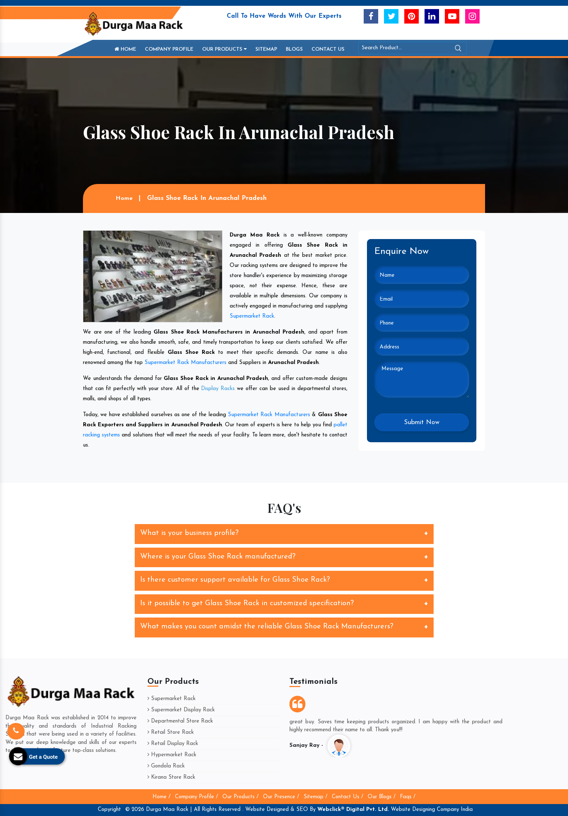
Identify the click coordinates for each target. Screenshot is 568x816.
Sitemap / (315, 797)
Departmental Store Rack (180, 721)
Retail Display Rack (172, 743)
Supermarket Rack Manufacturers (185, 362)
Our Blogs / (382, 797)
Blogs (294, 49)
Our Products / (240, 797)
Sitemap (266, 49)
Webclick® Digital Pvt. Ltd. (353, 809)
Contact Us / (347, 797)
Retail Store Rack (170, 732)
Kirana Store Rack (171, 777)
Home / (162, 797)
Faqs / (407, 797)
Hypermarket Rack (171, 755)
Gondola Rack (166, 766)
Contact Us (328, 49)
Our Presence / (281, 797)
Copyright (109, 809)
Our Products (224, 49)
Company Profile (169, 49)
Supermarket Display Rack (181, 710)
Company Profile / (196, 797)
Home (125, 49)
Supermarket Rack (252, 316)
